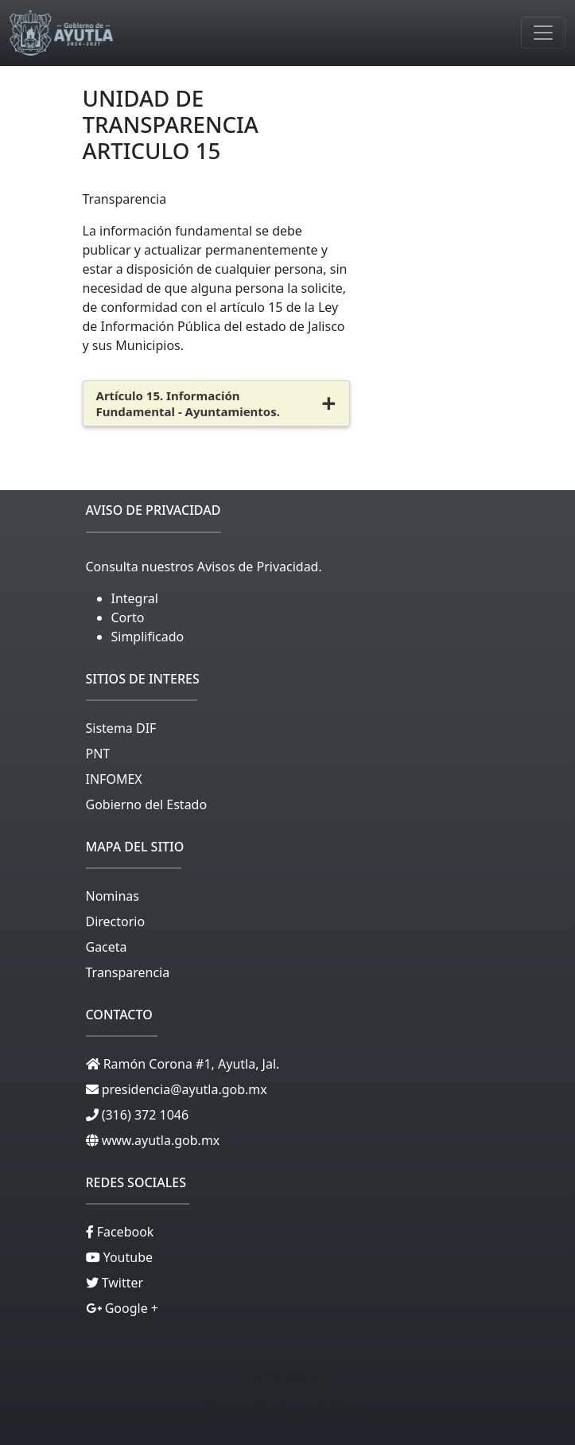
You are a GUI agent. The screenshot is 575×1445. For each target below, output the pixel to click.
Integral (134, 598)
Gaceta (106, 947)
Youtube (126, 1257)
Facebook (124, 1232)
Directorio (116, 921)
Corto (128, 617)
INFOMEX (114, 779)
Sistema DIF (121, 728)
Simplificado (148, 636)
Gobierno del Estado (147, 804)
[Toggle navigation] (543, 33)
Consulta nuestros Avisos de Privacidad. (204, 566)
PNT (98, 753)
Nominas (112, 896)
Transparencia (128, 972)
